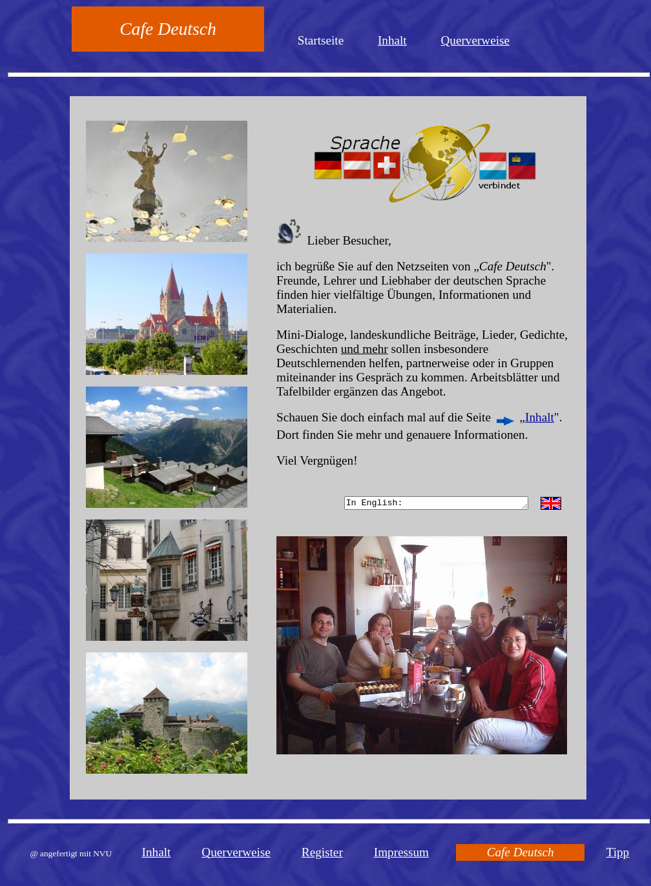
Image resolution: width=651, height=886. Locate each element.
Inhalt (392, 40)
